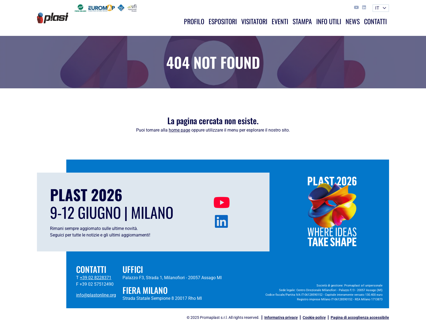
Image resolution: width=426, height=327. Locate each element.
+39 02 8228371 (95, 277)
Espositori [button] (223, 21)
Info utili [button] (328, 21)
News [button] (353, 21)
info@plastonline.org (96, 295)
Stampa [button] (302, 21)
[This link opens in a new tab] (357, 7)
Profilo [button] (194, 21)
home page (179, 130)
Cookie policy (314, 317)
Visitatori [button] (254, 21)
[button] (380, 8)
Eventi (280, 21)
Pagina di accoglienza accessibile (360, 317)
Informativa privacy (281, 317)
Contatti (375, 21)
